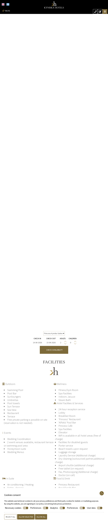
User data (95, 508)
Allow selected (26, 517)
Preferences (39, 508)
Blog (7, 10)
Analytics (57, 508)
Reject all (10, 517)
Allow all (41, 517)
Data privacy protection (62, 504)
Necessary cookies (16, 508)
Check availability (54, 350)
